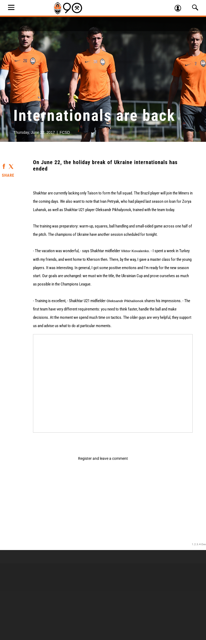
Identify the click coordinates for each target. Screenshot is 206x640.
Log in (180, 9)
